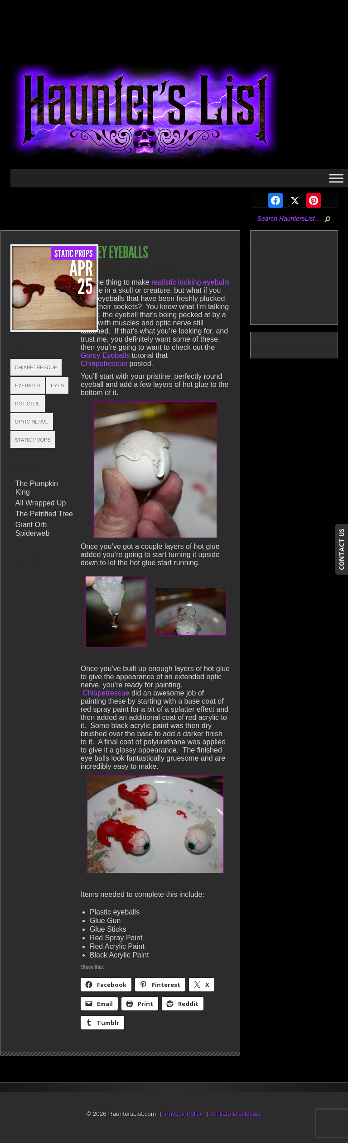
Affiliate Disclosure (236, 1113)
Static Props (73, 254)
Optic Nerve (31, 421)
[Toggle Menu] (336, 178)
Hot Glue (27, 403)
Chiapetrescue (36, 367)
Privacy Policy (183, 1113)
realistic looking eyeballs (190, 282)
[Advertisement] (304, 283)
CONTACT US (341, 549)
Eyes (57, 385)
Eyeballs (27, 385)
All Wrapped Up (40, 503)
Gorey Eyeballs (105, 355)
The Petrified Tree (44, 514)
